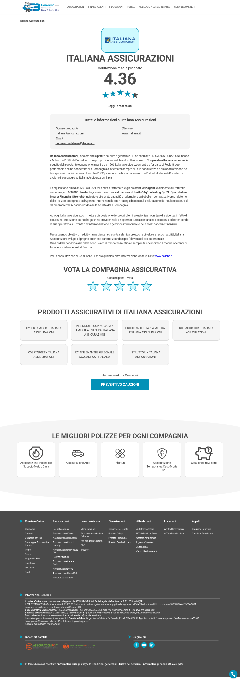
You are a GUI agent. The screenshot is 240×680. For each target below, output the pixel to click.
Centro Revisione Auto (147, 551)
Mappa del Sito (32, 558)
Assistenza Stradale (63, 577)
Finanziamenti (97, 6)
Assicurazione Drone (63, 568)
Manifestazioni (88, 529)
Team (28, 549)
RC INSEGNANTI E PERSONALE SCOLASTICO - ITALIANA (94, 354)
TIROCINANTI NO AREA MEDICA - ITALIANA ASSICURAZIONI (145, 330)
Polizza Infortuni (61, 557)
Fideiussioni (116, 6)
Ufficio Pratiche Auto (146, 533)
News (27, 554)
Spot (27, 572)
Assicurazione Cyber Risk (65, 573)
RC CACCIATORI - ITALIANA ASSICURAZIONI (196, 330)
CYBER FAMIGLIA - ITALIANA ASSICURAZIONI (44, 330)
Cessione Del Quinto (118, 529)
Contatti (29, 533)
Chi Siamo (30, 529)
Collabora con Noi (33, 538)
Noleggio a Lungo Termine (154, 6)
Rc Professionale (61, 529)
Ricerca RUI (74, 607)
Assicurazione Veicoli (63, 533)
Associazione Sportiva (91, 540)
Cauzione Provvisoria (202, 533)
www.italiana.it (131, 133)
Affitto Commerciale (174, 529)
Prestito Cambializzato (119, 542)
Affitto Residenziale (174, 533)
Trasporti (85, 549)
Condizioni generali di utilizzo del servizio (116, 664)
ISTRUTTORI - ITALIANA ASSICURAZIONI (145, 354)
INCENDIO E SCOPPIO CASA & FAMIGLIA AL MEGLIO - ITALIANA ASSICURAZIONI (94, 330)
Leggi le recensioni (120, 106)
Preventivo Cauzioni (120, 384)
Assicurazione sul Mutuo (65, 538)
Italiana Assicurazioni (32, 20)
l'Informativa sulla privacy (71, 664)
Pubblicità (29, 563)
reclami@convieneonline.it (88, 615)
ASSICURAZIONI (75, 6)
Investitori (29, 567)
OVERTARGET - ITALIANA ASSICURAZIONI (43, 354)
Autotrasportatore (145, 529)
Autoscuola (142, 547)
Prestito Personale (117, 538)
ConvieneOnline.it (185, 6)
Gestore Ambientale (146, 538)
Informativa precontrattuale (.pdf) (163, 664)
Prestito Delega (116, 533)
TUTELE (131, 6)
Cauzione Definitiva (201, 529)
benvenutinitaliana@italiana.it (75, 143)
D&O (83, 545)
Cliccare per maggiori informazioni (42, 624)
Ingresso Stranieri (144, 542)
